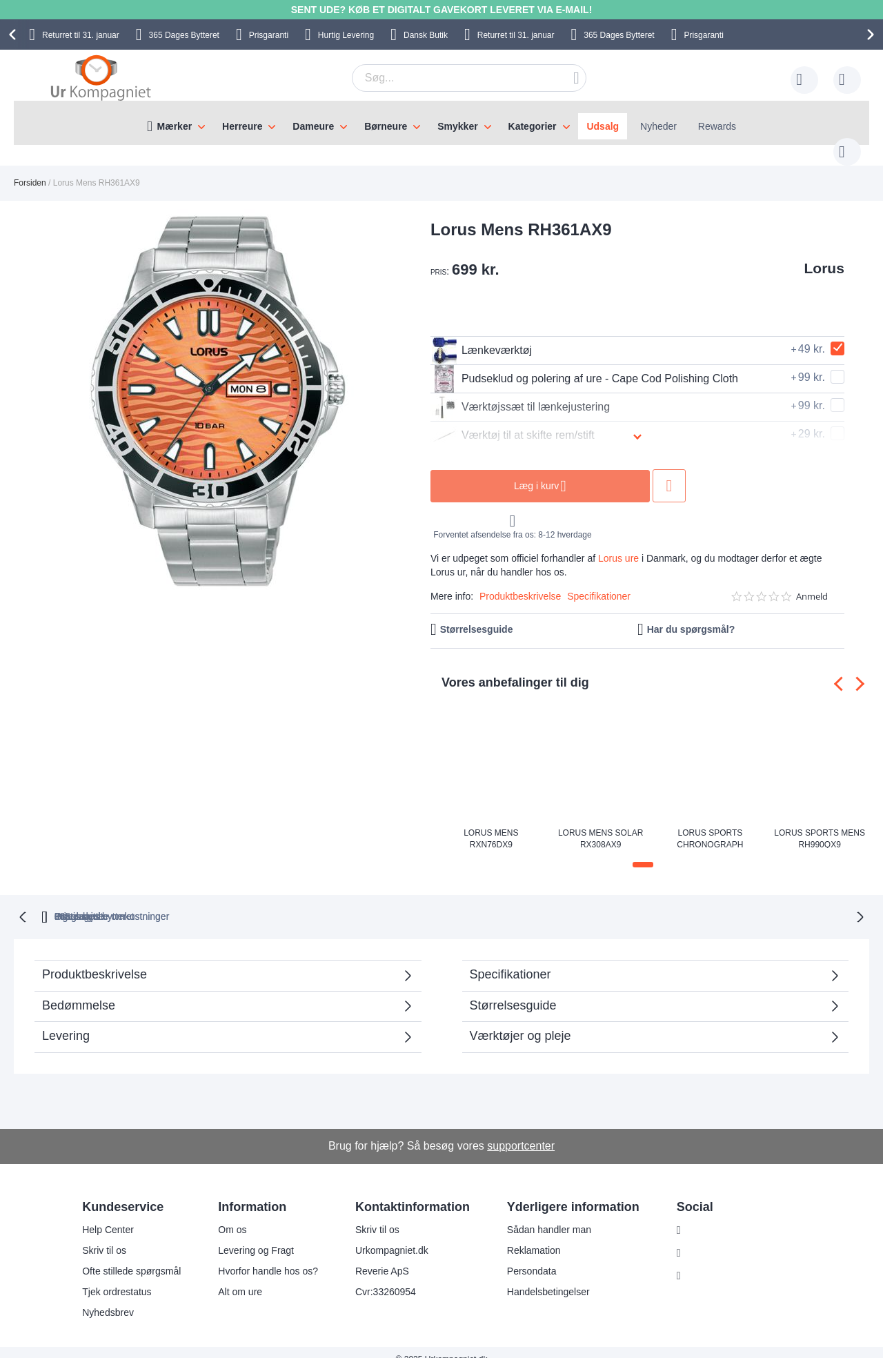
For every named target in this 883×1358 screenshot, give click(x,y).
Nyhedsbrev (108, 1297)
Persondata (532, 1256)
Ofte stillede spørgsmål (131, 1256)
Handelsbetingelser (548, 1277)
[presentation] (14, 34)
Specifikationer (599, 582)
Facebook (709, 1238)
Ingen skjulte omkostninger (513, 901)
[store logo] (100, 77)
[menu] (441, 123)
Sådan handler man (549, 1215)
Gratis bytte (384, 901)
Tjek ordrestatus (116, 1277)
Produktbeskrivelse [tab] (94, 959)
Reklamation (534, 1235)
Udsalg (602, 126)
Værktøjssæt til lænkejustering (520, 393)
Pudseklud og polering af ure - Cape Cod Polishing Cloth (584, 365)
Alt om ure (240, 1277)
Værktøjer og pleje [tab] (520, 1020)
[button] (643, 851)
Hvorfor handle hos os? (268, 1256)
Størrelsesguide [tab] (513, 990)
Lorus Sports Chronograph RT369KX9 (710, 824)
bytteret (272, 901)
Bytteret (184, 35)
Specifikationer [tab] (510, 959)
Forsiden (30, 169)
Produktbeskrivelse (520, 582)
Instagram (709, 1215)
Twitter (702, 1261)
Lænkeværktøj (481, 337)
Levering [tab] (66, 1020)
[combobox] (447, 78)
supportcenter (521, 1130)
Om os (232, 1215)
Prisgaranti (268, 35)
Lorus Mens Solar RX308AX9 (600, 824)
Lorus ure (618, 544)
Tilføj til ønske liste (669, 472)
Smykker (457, 126)
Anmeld (812, 583)
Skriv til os (104, 1235)
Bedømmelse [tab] (78, 990)
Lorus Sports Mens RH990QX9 (819, 824)
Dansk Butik (426, 35)
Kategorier (532, 126)
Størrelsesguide (476, 615)
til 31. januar (80, 35)
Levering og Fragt (256, 1235)
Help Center (108, 1215)
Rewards (717, 126)
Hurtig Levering (346, 35)
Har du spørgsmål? (691, 615)
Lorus (824, 254)
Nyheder (658, 126)
